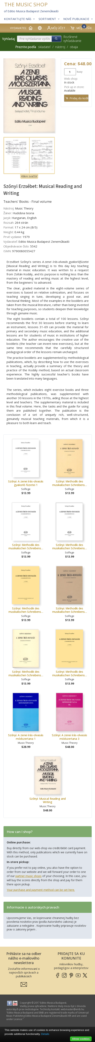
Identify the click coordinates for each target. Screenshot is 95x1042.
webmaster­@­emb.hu (72, 1009)
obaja (74, 47)
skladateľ (44, 47)
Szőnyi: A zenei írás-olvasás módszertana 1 (25, 737)
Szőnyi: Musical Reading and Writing (47, 800)
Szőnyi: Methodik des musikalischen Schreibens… (69, 483)
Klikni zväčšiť (29, 176)
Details (45, 1034)
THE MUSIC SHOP (26, 4)
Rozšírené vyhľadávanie (72, 39)
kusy (80, 71)
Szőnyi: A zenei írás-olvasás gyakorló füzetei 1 (25, 483)
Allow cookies (81, 1038)
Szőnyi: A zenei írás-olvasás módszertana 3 (69, 737)
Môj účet (56, 28)
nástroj (60, 47)
